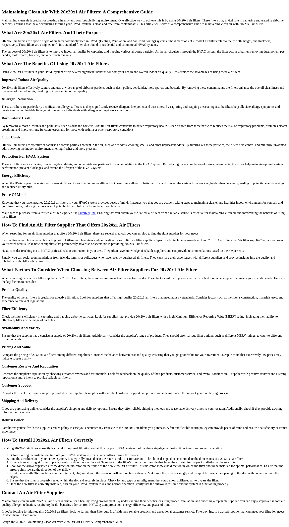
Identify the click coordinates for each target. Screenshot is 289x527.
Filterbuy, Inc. (87, 213)
